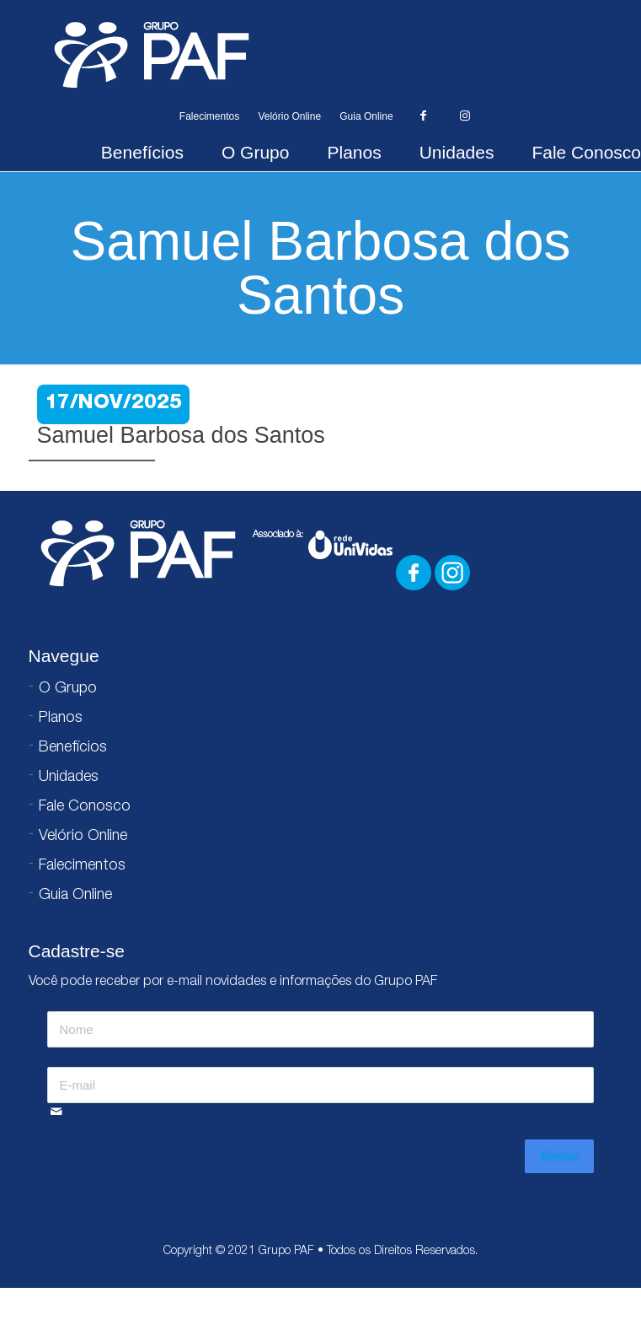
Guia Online (366, 116)
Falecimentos (209, 116)
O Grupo (256, 152)
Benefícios (142, 152)
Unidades (456, 152)
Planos (354, 152)
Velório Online (289, 116)
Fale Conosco (586, 152)
